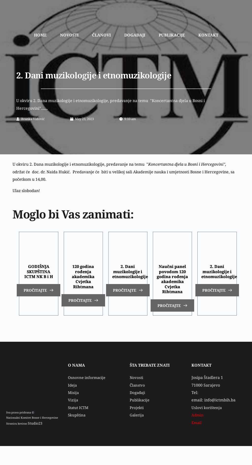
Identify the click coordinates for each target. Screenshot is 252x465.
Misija (73, 411)
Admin (197, 434)
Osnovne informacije (87, 396)
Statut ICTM (79, 426)
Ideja (73, 404)
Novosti (137, 396)
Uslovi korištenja (207, 426)
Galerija (138, 434)
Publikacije (140, 419)
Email (197, 441)
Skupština (77, 434)
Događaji (138, 411)
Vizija (73, 419)
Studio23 (33, 442)
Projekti (137, 426)
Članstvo (138, 404)
